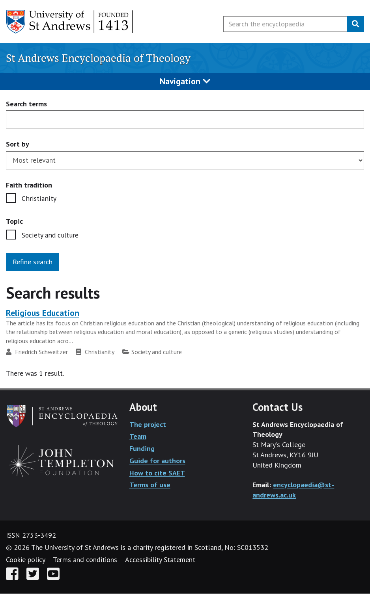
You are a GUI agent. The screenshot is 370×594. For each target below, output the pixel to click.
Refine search (32, 262)
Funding (142, 449)
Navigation (185, 81)
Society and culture (50, 235)
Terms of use (149, 485)
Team (137, 437)
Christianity (38, 198)
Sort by (17, 143)
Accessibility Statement (160, 559)
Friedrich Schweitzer (41, 352)
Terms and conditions (85, 559)
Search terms (26, 104)
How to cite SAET (157, 473)
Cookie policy (25, 559)
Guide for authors (157, 461)
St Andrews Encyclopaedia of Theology (98, 58)
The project (147, 424)
